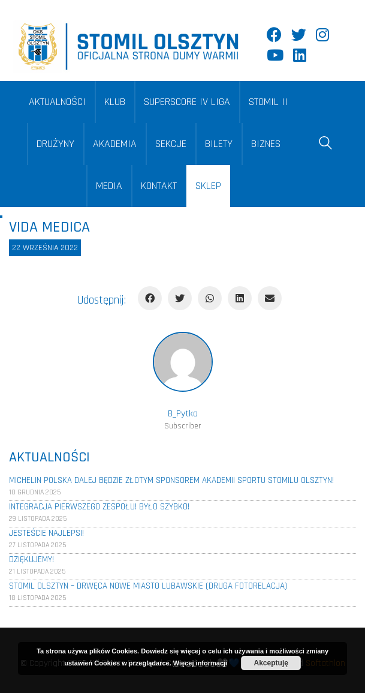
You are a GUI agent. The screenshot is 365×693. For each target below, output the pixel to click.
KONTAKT (159, 186)
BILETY (219, 144)
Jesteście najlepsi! (46, 533)
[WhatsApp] (210, 298)
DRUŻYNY (55, 144)
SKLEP (208, 186)
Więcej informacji (200, 663)
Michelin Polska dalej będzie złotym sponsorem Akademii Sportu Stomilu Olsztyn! (171, 480)
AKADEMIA (115, 144)
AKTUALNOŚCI (57, 102)
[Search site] (325, 145)
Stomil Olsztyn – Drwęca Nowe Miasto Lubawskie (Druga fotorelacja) (148, 586)
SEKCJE (170, 144)
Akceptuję (271, 663)
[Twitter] (180, 298)
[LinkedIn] (240, 298)
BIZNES (265, 144)
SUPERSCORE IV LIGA (187, 102)
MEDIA (109, 186)
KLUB (114, 102)
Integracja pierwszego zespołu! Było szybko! (99, 506)
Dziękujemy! (31, 559)
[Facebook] (150, 298)
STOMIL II (268, 102)
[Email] (270, 298)
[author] (183, 362)
